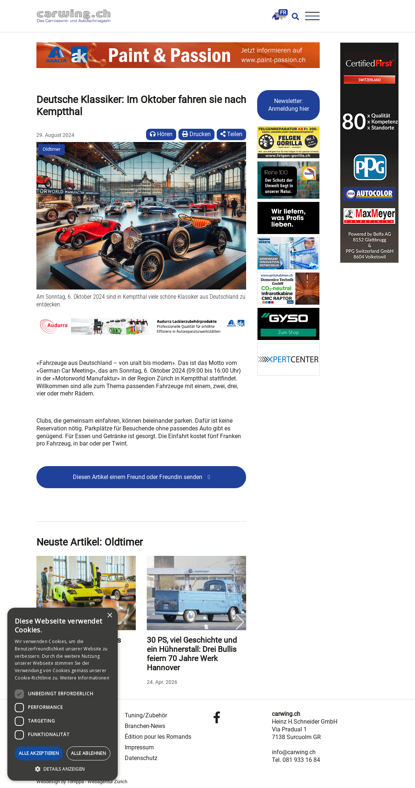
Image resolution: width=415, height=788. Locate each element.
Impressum (139, 747)
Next (240, 622)
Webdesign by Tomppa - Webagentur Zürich (81, 781)
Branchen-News (145, 726)
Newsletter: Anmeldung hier (288, 104)
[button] (62, 769)
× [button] (109, 615)
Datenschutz (141, 758)
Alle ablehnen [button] (88, 753)
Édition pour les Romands (158, 736)
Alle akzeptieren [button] (39, 753)
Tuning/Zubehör (146, 715)
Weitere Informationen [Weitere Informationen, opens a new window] (84, 678)
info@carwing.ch (294, 752)
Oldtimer (51, 149)
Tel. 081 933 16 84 (296, 759)
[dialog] (62, 694)
